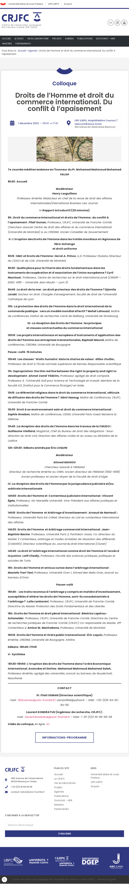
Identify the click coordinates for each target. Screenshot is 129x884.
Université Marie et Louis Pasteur (26, 4)
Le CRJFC (19, 38)
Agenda (70, 38)
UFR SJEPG (54, 4)
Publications (85, 38)
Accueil (6, 38)
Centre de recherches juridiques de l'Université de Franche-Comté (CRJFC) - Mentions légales (64, 880)
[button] (4, 879)
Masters (7, 43)
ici (48, 724)
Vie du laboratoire (38, 38)
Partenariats (23, 43)
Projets (57, 38)
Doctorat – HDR (106, 38)
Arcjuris (69, 4)
